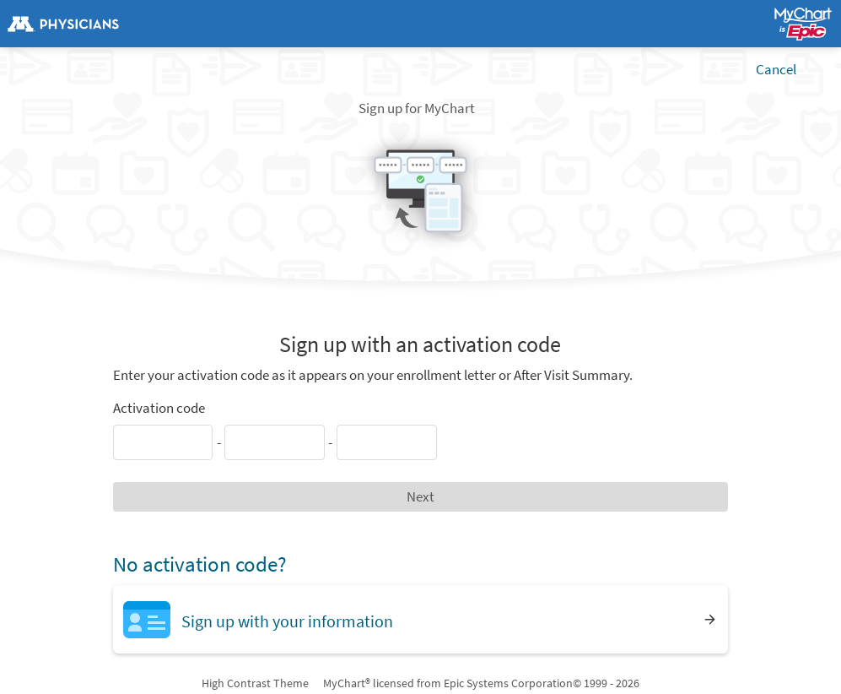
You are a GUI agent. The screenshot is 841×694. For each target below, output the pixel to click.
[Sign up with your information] (421, 619)
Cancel (776, 69)
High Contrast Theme (255, 683)
